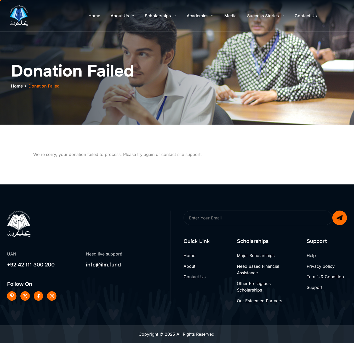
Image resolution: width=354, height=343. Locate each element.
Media (230, 15)
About (189, 266)
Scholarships (160, 16)
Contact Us (306, 15)
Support (314, 287)
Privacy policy (321, 266)
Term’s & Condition (325, 276)
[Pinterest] (11, 296)
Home (94, 15)
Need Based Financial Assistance (258, 270)
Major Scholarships (256, 255)
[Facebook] (38, 296)
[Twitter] (25, 296)
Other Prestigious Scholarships (254, 287)
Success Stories (265, 16)
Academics (200, 16)
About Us (122, 16)
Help (311, 255)
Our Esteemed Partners (259, 300)
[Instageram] (51, 296)
